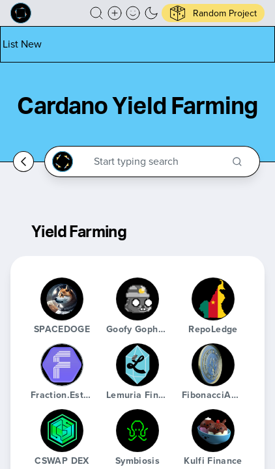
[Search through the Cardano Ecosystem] (158, 161)
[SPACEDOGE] (62, 299)
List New (22, 43)
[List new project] (22, 43)
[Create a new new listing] (115, 13)
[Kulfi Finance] (213, 430)
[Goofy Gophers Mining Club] (137, 299)
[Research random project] (213, 13)
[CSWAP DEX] (62, 430)
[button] (96, 13)
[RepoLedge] (213, 299)
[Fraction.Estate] (62, 365)
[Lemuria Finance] (137, 365)
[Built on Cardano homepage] (20, 13)
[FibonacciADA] (213, 365)
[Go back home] (23, 161)
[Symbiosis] (137, 430)
